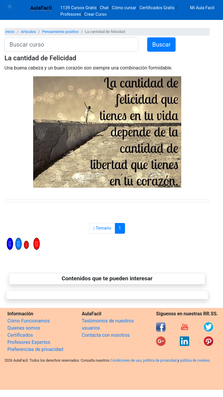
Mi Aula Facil (202, 7)
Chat (104, 7)
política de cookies (195, 360)
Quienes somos (23, 328)
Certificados (20, 335)
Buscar (161, 44)
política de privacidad (160, 360)
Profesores (70, 14)
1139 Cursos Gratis (79, 7)
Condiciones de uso (126, 360)
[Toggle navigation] (10, 6)
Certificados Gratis (157, 7)
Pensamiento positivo (60, 31)
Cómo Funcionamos (28, 321)
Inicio (10, 31)
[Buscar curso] (71, 44)
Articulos (28, 31)
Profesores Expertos (28, 342)
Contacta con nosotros (106, 335)
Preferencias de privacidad (35, 349)
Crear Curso (95, 14)
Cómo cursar (124, 7)
